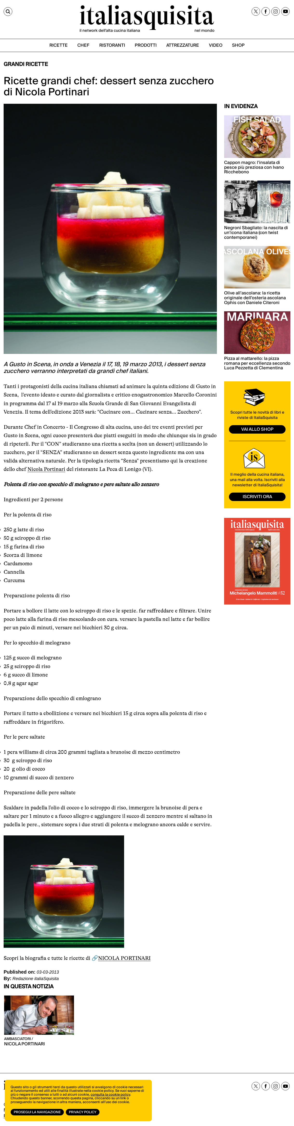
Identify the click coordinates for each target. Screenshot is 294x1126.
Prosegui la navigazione (37, 1112)
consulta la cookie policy (110, 1095)
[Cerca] (8, 11)
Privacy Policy (82, 1112)
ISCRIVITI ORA (257, 497)
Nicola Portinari (46, 469)
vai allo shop (257, 429)
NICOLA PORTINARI (124, 958)
